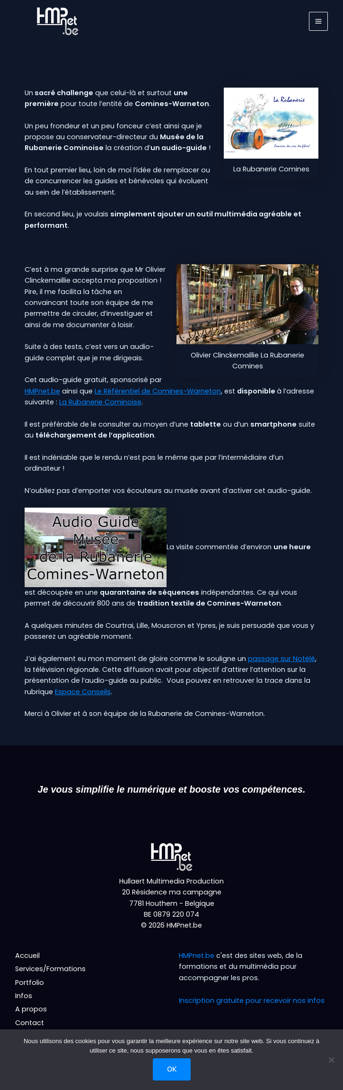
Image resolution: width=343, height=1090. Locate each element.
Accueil (27, 955)
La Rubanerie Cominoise (100, 402)
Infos (23, 996)
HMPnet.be (42, 391)
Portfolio (29, 982)
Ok (171, 1069)
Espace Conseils (83, 692)
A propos (31, 1009)
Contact (29, 1022)
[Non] (331, 1059)
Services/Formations (50, 969)
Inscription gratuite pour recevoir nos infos (252, 1000)
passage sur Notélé (281, 658)
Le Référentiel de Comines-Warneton (158, 391)
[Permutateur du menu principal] (318, 21)
